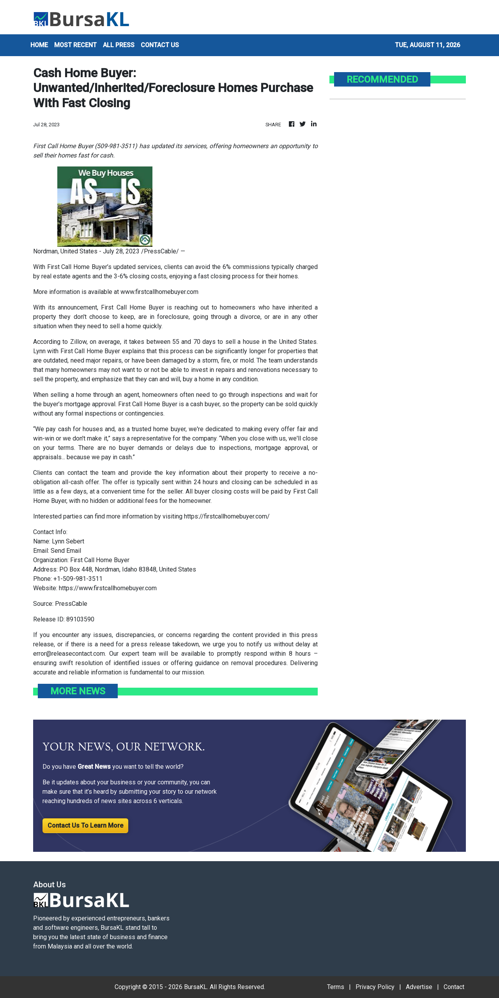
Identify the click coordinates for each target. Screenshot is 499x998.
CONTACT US (160, 45)
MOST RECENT (75, 45)
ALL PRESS (118, 45)
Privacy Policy (375, 987)
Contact (454, 987)
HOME (39, 45)
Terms (335, 987)
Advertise (419, 987)
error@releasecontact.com (69, 653)
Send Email (66, 550)
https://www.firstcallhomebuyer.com (108, 588)
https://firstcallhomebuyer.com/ (227, 516)
